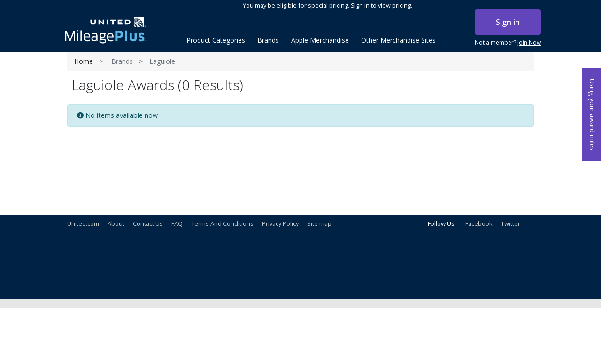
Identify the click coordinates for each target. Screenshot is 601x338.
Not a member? (508, 42)
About (116, 223)
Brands (122, 61)
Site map (319, 223)
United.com (83, 223)
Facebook (479, 223)
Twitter (510, 223)
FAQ (177, 223)
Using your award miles (592, 115)
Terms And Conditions (222, 223)
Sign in (508, 22)
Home (83, 61)
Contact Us (148, 223)
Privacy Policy (280, 223)
